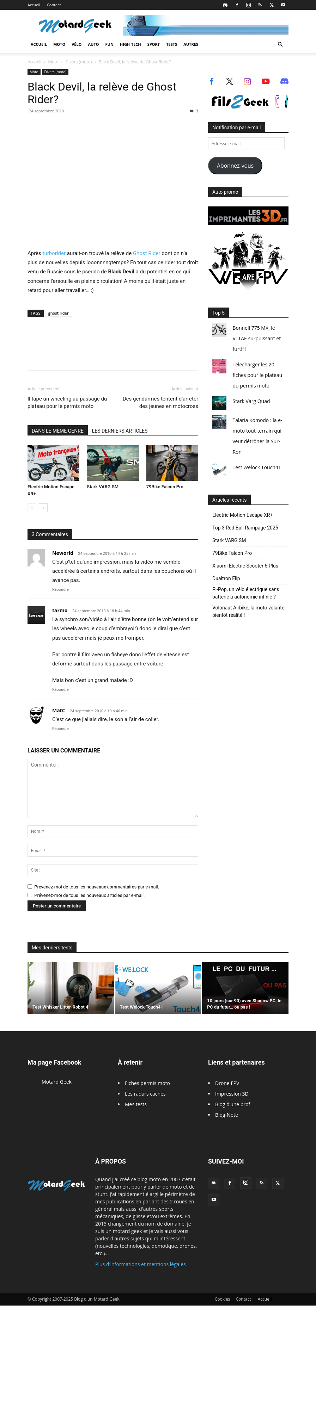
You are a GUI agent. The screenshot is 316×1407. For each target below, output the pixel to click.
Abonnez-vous (235, 165)
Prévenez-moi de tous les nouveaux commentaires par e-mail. (96, 887)
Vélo (76, 44)
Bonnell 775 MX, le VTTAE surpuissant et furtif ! (256, 338)
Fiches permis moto (147, 1083)
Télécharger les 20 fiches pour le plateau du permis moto (257, 375)
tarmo (59, 610)
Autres (190, 44)
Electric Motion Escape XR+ (242, 515)
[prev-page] (32, 507)
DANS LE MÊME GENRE (58, 431)
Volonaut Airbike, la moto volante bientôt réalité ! (248, 611)
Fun (109, 44)
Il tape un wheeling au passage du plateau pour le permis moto (67, 402)
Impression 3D (232, 1093)
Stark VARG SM (103, 486)
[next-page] (43, 507)
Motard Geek (57, 1081)
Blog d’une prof (232, 1104)
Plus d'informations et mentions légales (140, 1264)
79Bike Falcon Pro (164, 486)
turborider (54, 253)
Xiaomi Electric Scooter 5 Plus (245, 566)
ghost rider (58, 313)
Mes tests (136, 1104)
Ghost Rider (146, 253)
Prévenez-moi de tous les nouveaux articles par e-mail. (89, 895)
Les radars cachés (145, 1093)
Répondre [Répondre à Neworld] (60, 589)
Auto (93, 44)
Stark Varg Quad (251, 401)
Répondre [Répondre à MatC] (60, 728)
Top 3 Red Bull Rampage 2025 (245, 528)
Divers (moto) (78, 62)
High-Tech (130, 44)
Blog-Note (226, 1114)
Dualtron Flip (226, 578)
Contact (54, 4)
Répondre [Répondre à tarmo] (60, 689)
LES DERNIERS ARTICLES (120, 431)
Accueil (34, 4)
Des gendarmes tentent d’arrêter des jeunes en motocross (160, 402)
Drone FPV (227, 1083)
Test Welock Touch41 (256, 467)
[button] (280, 44)
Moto (59, 44)
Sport (153, 44)
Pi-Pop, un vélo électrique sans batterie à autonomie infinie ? (245, 593)
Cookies (222, 1299)
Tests (171, 44)
